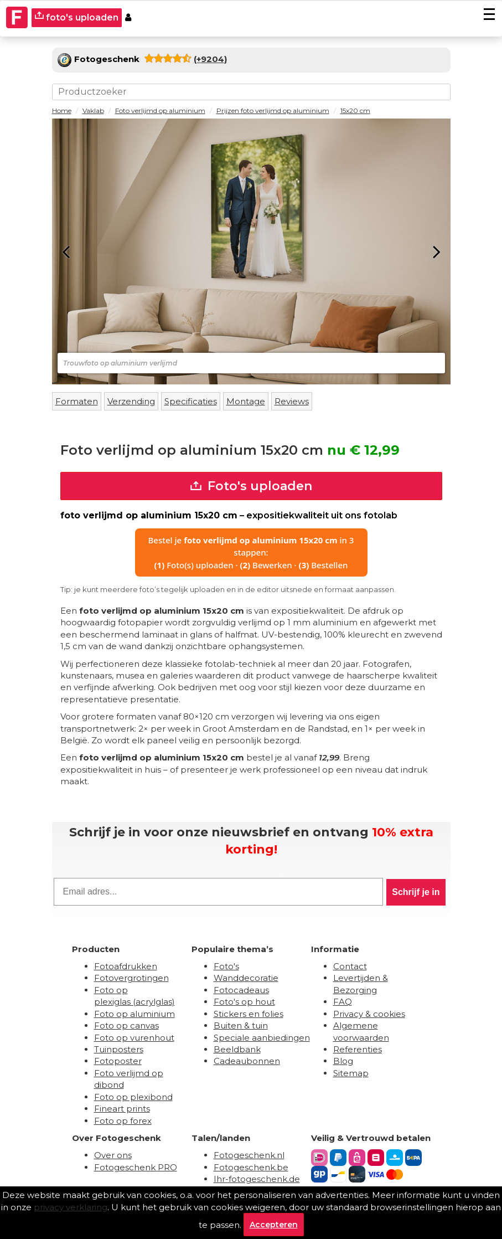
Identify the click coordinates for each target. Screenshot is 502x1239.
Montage (245, 401)
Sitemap (351, 1073)
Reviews (292, 401)
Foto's (226, 966)
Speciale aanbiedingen (262, 1037)
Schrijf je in (415, 892)
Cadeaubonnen (247, 1061)
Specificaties (190, 401)
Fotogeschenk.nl (249, 1155)
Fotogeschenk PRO (135, 1167)
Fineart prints (122, 1108)
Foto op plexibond (133, 1097)
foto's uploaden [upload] (76, 17)
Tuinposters (118, 1049)
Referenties (357, 1049)
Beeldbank (237, 1049)
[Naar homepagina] (17, 17)
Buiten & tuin (241, 1025)
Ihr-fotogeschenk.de (257, 1179)
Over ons (113, 1155)
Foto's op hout (244, 1001)
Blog (343, 1061)
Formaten (76, 401)
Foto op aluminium (134, 1014)
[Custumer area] (128, 18)
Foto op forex (123, 1120)
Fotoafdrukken (125, 966)
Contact (350, 966)
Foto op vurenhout (134, 1037)
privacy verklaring (70, 1207)
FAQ (342, 1001)
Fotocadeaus (241, 990)
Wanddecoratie (246, 978)
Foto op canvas (126, 1025)
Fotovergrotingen (131, 978)
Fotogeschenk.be (251, 1167)
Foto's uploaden (251, 486)
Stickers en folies (248, 1014)
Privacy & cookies (369, 1014)
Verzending (131, 401)
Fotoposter (118, 1061)
